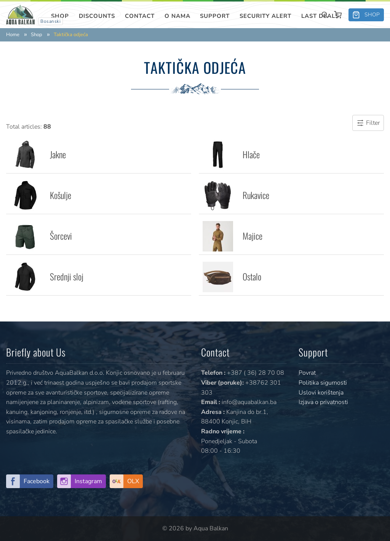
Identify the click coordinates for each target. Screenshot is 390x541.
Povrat (307, 373)
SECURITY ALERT (265, 16)
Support (215, 16)
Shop (60, 16)
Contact (140, 16)
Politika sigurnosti (323, 383)
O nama (177, 16)
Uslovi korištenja (321, 392)
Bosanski (50, 21)
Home (12, 35)
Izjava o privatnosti (323, 402)
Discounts (97, 16)
